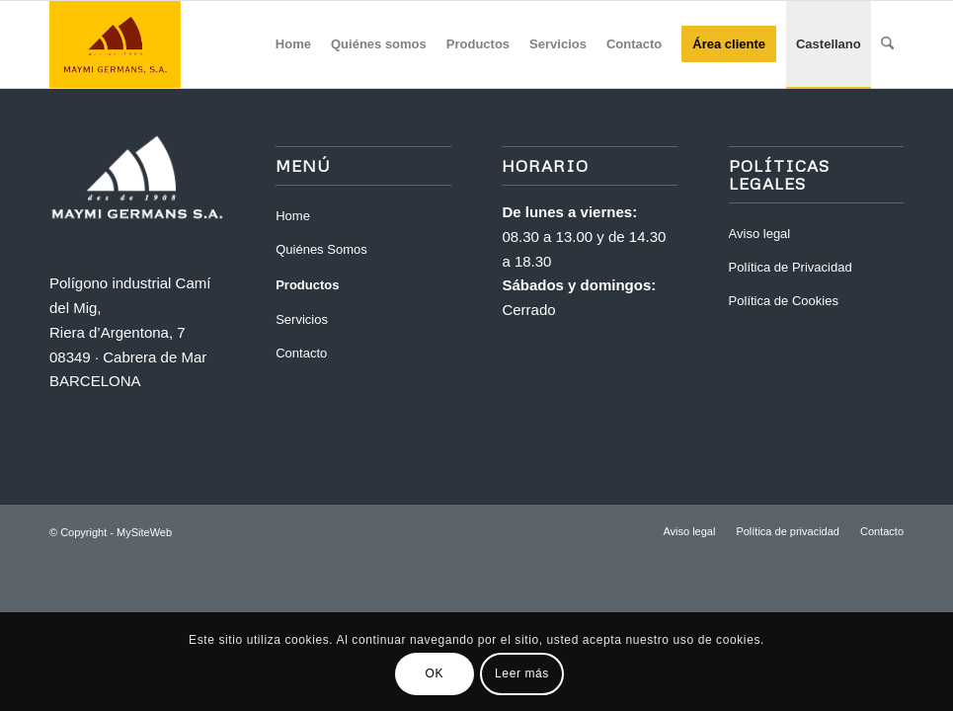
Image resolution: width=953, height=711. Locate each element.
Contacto (301, 353)
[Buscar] (887, 44)
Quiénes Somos (321, 249)
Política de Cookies (783, 300)
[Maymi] (144, 44)
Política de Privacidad (790, 267)
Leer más (522, 673)
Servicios (302, 319)
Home (293, 215)
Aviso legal (760, 233)
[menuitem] (293, 44)
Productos (307, 284)
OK (435, 673)
